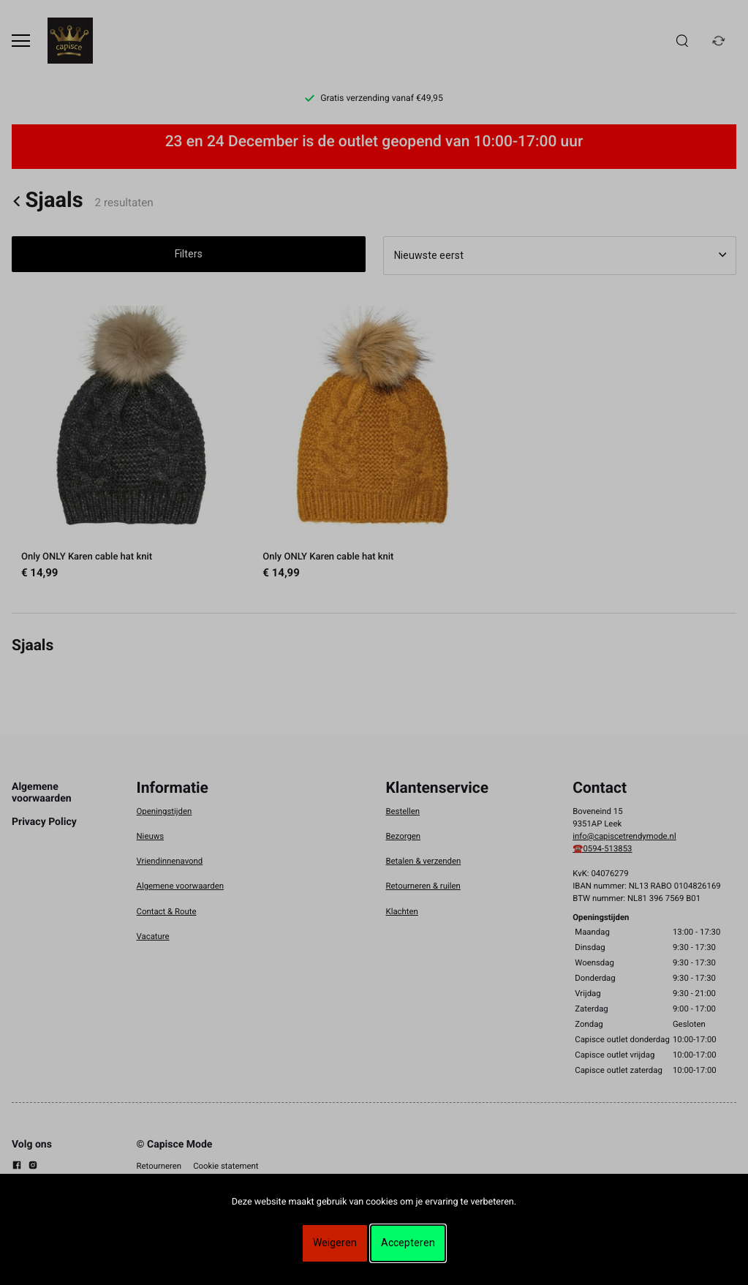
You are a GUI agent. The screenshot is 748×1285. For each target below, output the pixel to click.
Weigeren (335, 1242)
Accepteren (408, 1242)
